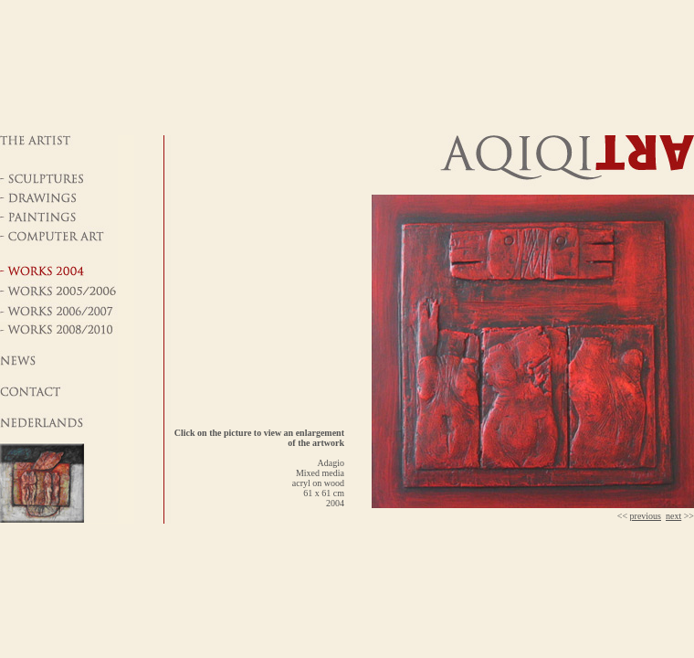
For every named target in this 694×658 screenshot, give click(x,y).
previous (645, 516)
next (673, 516)
